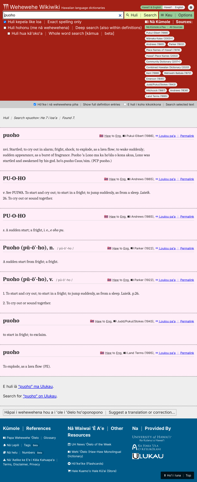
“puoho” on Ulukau (39, 396)
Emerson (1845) (155, 78)
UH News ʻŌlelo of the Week (89, 444)
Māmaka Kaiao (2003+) (159, 38)
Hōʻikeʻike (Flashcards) (85, 463)
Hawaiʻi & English (151, 7)
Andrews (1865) (155, 44)
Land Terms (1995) (157, 96)
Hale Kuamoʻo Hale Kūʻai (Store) (92, 471)
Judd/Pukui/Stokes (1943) (161, 84)
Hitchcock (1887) (155, 90)
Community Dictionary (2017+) (163, 61)
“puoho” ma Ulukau (35, 386)
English (179, 7)
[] (61, 33)
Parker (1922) (176, 44)
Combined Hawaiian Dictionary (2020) (167, 67)
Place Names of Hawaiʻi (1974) (163, 50)
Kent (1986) (152, 73)
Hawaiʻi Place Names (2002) (162, 55)
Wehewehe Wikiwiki (31, 7)
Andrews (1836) (179, 90)
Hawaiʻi (168, 7)
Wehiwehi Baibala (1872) (177, 73)
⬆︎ (177, 475)
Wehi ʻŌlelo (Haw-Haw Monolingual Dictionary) (94, 454)
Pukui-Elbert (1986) (157, 32)
